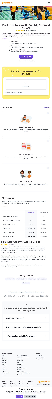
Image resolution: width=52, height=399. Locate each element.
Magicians (4, 369)
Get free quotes (26, 57)
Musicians (19, 369)
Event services (39, 359)
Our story (21, 383)
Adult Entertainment (22, 355)
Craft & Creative (5, 360)
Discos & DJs (20, 362)
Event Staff (4, 366)
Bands (3, 357)
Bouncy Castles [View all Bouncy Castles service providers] (10, 279)
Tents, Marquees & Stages (23, 373)
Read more (5, 38)
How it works (5, 385)
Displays (3, 364)
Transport (4, 374)
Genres (3, 367)
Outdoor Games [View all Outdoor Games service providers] (42, 279)
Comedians (20, 359)
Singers (3, 371)
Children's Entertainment (23, 357)
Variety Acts (20, 374)
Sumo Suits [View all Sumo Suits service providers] (26, 283)
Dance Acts (20, 360)
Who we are (21, 385)
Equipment (19, 364)
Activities (4, 355)
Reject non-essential (30, 396)
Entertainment (39, 355)
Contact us (29, 385)
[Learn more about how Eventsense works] (26, 109)
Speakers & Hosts (6, 373)
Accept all (19, 396)
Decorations (4, 362)
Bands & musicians (40, 357)
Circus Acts (4, 359)
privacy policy (36, 392)
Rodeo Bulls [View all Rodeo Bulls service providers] (32, 279)
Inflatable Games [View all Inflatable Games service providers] (21, 279)
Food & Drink (20, 366)
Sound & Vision (20, 371)
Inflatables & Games (22, 367)
